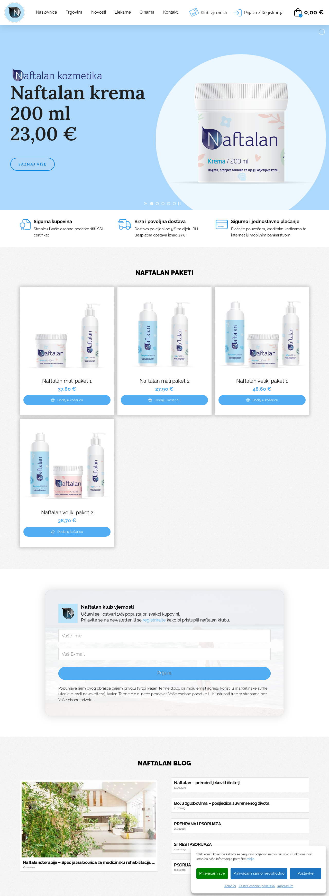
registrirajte (154, 620)
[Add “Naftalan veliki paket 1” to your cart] (262, 400)
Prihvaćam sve (212, 873)
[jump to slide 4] (168, 203)
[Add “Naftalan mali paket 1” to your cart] (67, 400)
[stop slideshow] (179, 203)
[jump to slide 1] (151, 203)
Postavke (305, 873)
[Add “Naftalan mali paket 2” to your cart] (164, 400)
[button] (258, 12)
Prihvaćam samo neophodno (259, 873)
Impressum (285, 886)
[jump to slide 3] (162, 203)
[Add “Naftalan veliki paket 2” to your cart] (67, 532)
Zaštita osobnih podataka (257, 886)
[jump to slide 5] (174, 203)
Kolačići (230, 886)
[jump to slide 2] (157, 203)
